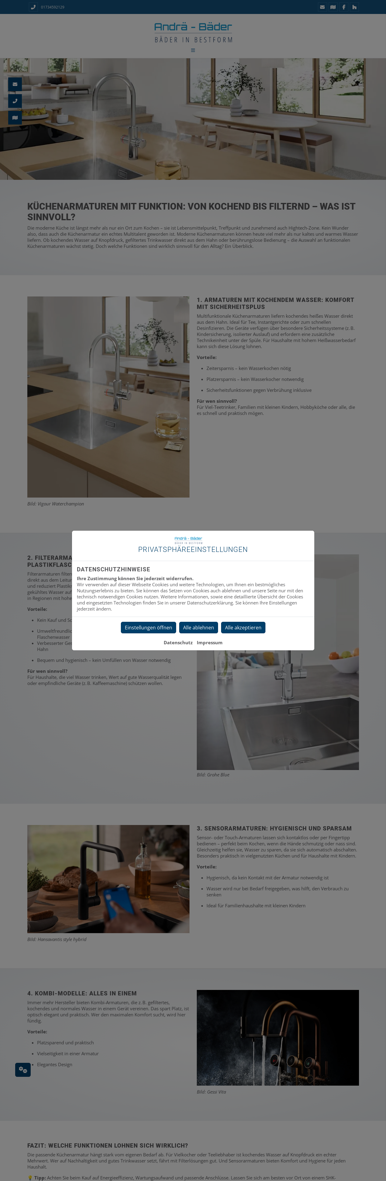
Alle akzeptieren (243, 627)
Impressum (210, 642)
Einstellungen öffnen (148, 627)
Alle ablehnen (198, 627)
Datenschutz (178, 642)
